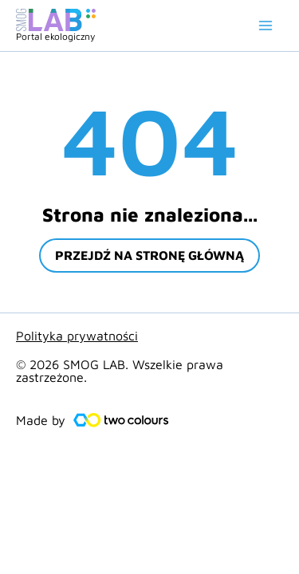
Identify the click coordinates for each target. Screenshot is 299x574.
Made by (40, 420)
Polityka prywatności (77, 335)
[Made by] (121, 420)
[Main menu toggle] (265, 25)
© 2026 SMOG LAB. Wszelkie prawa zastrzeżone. (119, 370)
